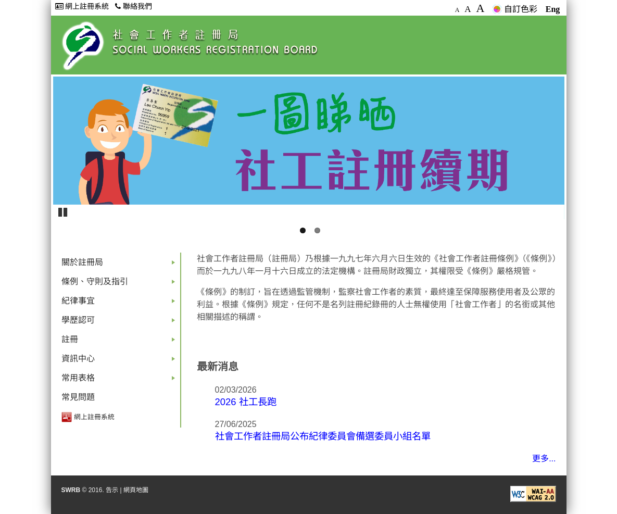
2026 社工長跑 (245, 401)
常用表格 (120, 380)
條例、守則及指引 (120, 284)
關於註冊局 (120, 265)
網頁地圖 (135, 490)
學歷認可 (120, 323)
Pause (63, 211)
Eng (553, 9)
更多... (544, 458)
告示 (112, 490)
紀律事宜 (120, 303)
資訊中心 (120, 361)
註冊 (120, 342)
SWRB (71, 490)
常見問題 (78, 397)
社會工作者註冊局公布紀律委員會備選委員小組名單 (323, 436)
